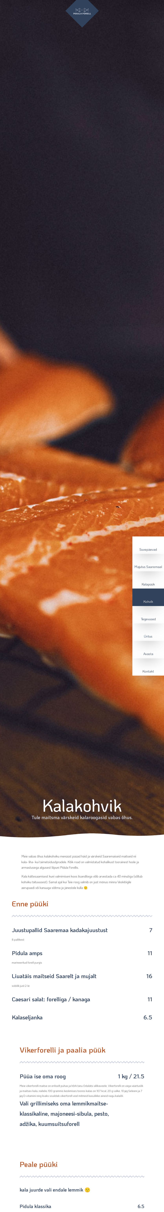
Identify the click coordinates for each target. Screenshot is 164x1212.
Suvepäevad (148, 549)
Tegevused (148, 619)
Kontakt (148, 671)
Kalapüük (148, 584)
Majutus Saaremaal (148, 566)
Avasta (148, 653)
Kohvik (148, 601)
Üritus (148, 636)
